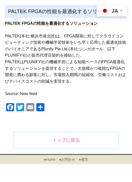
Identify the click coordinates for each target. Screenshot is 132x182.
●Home (50, 159)
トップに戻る (66, 140)
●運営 (83, 159)
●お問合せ (67, 159)
